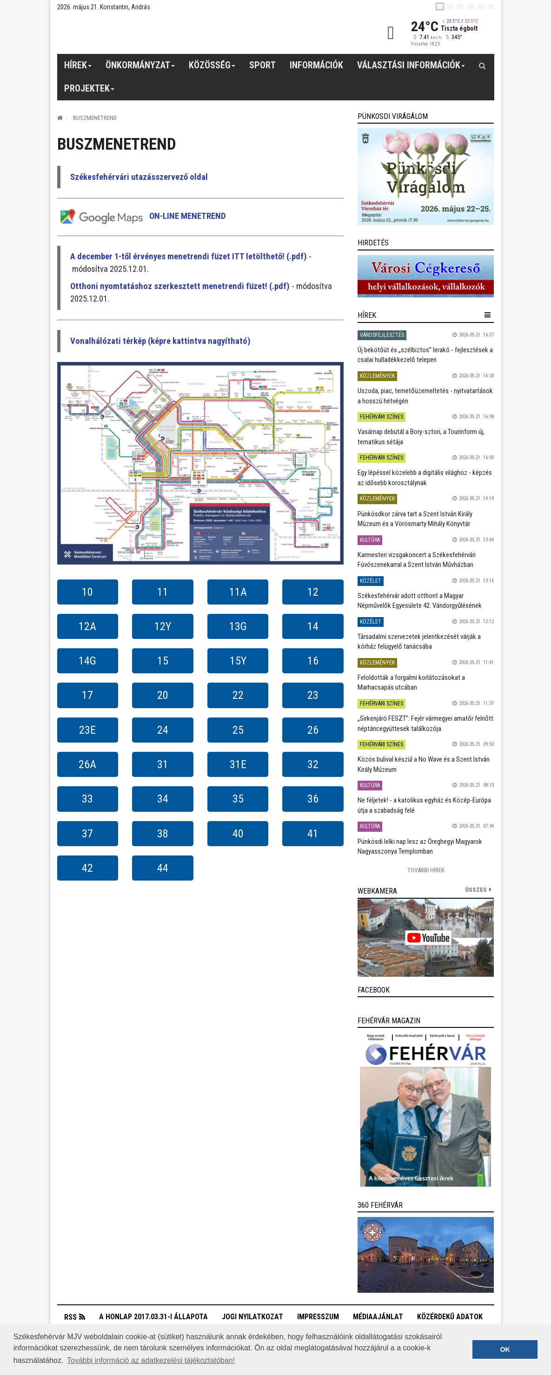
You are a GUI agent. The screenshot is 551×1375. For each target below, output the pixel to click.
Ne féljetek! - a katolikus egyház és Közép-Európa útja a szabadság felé (424, 805)
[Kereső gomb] (482, 65)
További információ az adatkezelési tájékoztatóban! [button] (151, 1360)
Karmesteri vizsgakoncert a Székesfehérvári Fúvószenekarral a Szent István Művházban (417, 560)
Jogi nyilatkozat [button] (252, 1316)
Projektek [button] (89, 91)
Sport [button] (262, 65)
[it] (481, 6)
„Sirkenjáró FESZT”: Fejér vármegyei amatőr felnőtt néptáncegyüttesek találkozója (425, 723)
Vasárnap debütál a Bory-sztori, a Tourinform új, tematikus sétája (421, 437)
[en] (450, 6)
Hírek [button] (78, 68)
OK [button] (505, 1349)
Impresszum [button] (318, 1316)
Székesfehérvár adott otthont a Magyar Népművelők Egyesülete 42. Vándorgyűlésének (420, 601)
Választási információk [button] (411, 68)
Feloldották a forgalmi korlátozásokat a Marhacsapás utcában (411, 682)
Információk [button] (316, 65)
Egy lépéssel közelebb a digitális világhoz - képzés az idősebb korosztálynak (425, 477)
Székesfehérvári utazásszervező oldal (139, 177)
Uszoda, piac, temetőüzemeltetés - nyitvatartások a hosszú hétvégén (425, 396)
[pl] (460, 6)
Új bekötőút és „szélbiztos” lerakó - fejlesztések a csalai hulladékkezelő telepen (425, 355)
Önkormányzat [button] (140, 68)
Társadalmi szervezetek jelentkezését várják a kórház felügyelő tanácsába (419, 641)
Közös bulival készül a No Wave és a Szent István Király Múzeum (424, 764)
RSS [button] (70, 1317)
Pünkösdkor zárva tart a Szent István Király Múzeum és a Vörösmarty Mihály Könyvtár (415, 519)
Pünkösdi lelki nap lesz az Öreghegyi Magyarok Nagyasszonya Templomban (420, 846)
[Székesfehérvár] (142, 33)
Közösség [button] (212, 68)
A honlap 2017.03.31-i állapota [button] (153, 1316)
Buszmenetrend (95, 117)
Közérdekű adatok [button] (450, 1316)
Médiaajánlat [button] (378, 1316)
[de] (470, 6)
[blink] (491, 6)
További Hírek (426, 870)
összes (476, 889)
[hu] (440, 6)
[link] (426, 176)
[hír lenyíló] (487, 315)
